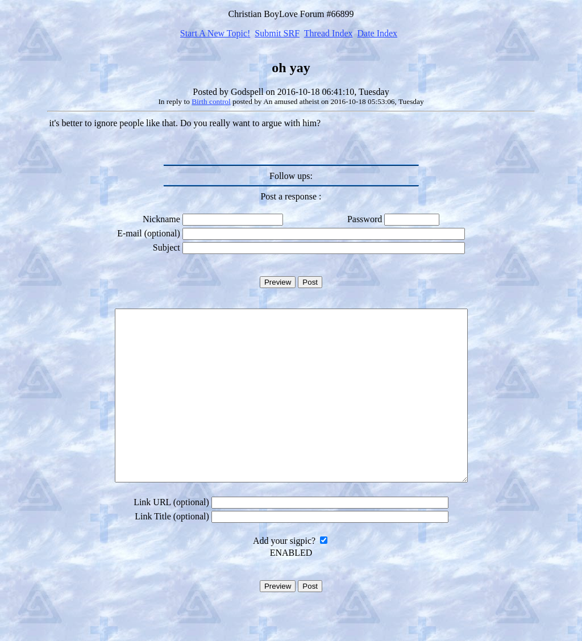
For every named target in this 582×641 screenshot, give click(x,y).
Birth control (211, 101)
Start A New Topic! (215, 33)
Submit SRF (277, 33)
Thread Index (328, 33)
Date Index (377, 33)
